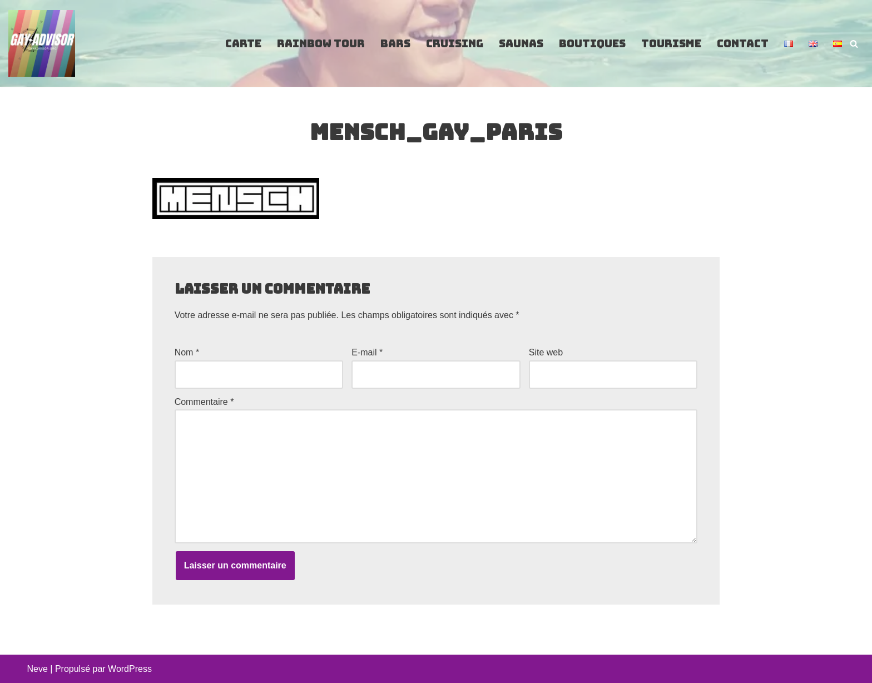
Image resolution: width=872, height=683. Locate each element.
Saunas (521, 44)
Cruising (454, 44)
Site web (546, 352)
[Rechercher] (854, 43)
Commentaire (204, 402)
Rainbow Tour (321, 44)
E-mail (367, 352)
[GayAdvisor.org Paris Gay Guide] (41, 43)
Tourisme (671, 44)
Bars (395, 44)
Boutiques (592, 44)
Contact (743, 44)
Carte (243, 44)
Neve (37, 669)
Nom (187, 352)
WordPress (130, 669)
